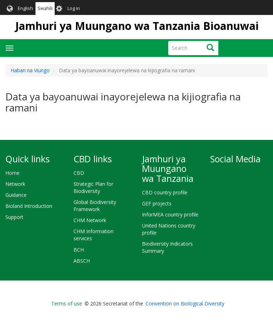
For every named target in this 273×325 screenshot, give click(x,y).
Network (15, 183)
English (25, 8)
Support (14, 217)
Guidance (16, 195)
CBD (78, 172)
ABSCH (81, 260)
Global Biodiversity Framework (94, 206)
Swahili (45, 8)
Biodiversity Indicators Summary (167, 247)
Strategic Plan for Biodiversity (93, 187)
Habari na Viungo (30, 70)
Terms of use (66, 303)
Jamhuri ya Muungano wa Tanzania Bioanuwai (137, 26)
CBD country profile (164, 192)
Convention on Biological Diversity (185, 303)
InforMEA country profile (170, 214)
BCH (78, 249)
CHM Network (89, 220)
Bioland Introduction (28, 206)
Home (12, 172)
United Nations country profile (168, 229)
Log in (73, 8)
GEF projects (156, 203)
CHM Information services (93, 235)
